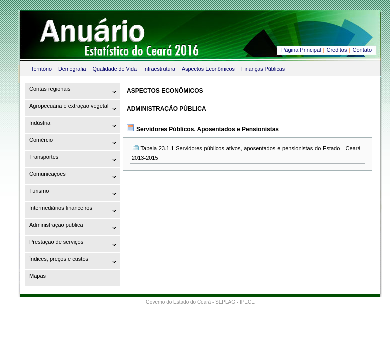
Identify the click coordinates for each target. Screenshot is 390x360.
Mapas (38, 276)
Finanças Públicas (263, 69)
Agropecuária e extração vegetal (69, 106)
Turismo (39, 191)
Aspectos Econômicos (208, 69)
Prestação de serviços (57, 242)
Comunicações (48, 174)
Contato (362, 50)
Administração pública (57, 225)
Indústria (40, 123)
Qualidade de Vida (115, 69)
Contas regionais (50, 89)
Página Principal (302, 50)
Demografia (72, 69)
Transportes (44, 157)
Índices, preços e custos (59, 259)
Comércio (41, 140)
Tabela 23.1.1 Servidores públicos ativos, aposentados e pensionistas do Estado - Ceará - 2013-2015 (248, 153)
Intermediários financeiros (61, 208)
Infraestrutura (160, 69)
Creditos (337, 50)
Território (41, 69)
